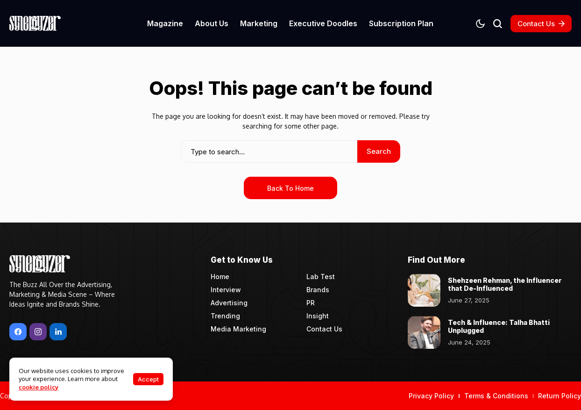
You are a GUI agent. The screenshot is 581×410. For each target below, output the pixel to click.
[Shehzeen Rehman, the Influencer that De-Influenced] (424, 290)
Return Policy (559, 396)
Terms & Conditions (496, 396)
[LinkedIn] (58, 331)
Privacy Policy (431, 396)
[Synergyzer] (35, 23)
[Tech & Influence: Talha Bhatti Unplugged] (424, 332)
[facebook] (18, 331)
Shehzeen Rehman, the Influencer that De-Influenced (505, 284)
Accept (148, 379)
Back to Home (290, 188)
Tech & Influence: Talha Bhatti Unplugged (499, 326)
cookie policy (38, 387)
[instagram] (38, 331)
